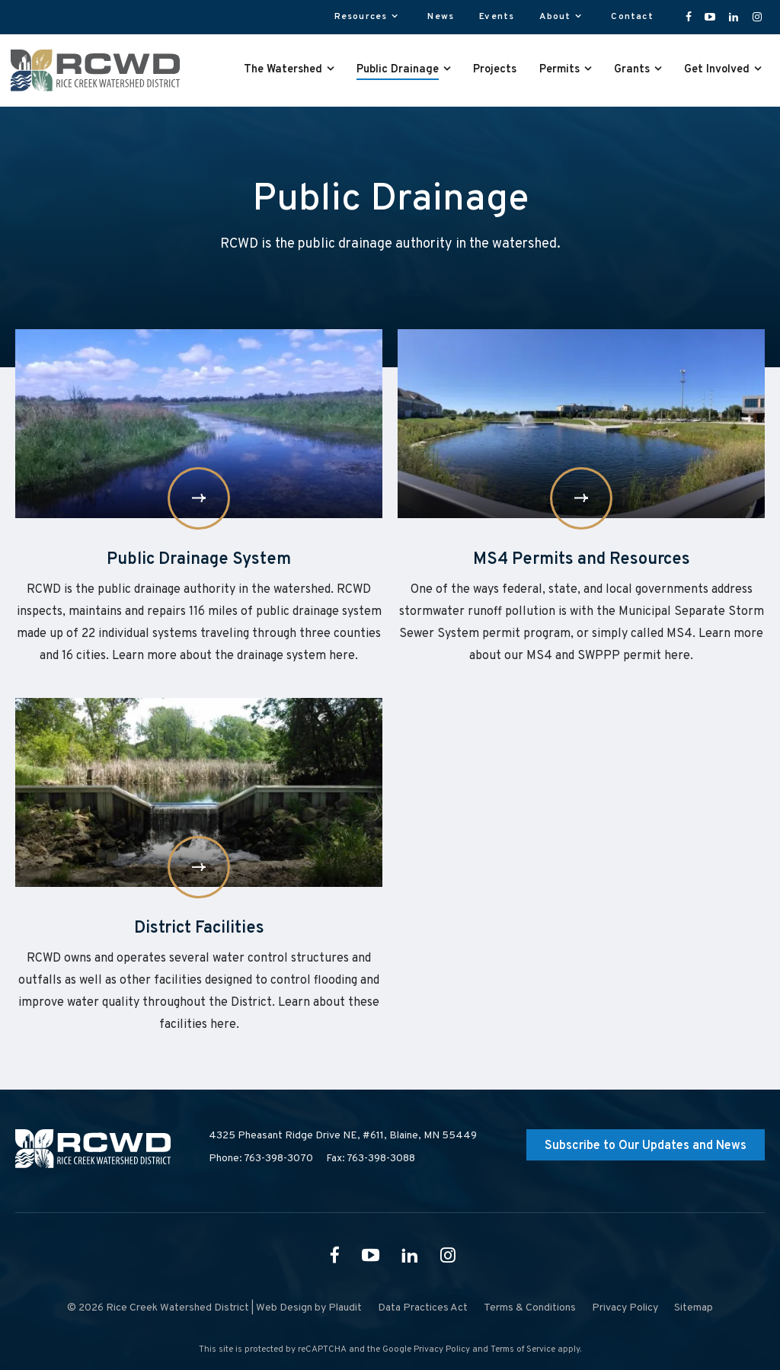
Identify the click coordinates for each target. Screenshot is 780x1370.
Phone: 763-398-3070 (261, 1158)
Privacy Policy (442, 1349)
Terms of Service (523, 1349)
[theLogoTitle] (95, 70)
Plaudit (345, 1307)
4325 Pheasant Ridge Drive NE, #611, (343, 1136)
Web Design (284, 1307)
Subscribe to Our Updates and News (645, 1146)
